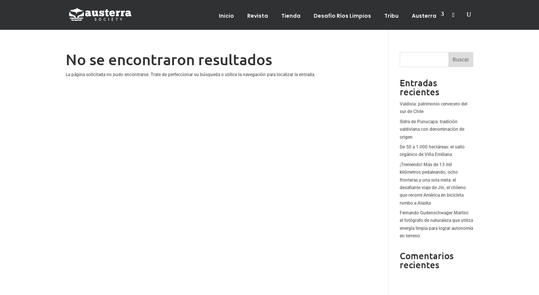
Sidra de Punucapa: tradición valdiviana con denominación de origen (432, 129)
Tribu (391, 16)
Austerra (424, 16)
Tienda (290, 16)
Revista (257, 16)
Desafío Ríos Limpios (342, 16)
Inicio (226, 16)
